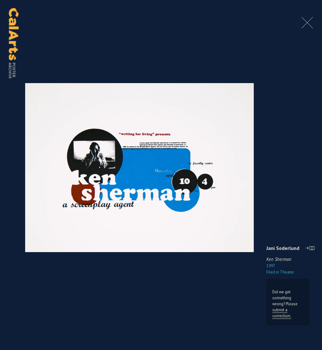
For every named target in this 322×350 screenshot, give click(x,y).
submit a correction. (281, 313)
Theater (280, 272)
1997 (270, 265)
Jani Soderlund (282, 248)
